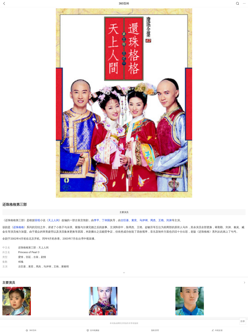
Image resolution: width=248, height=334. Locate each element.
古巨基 (125, 220)
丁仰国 (106, 220)
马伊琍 (144, 220)
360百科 (124, 3)
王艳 (161, 220)
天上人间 (53, 220)
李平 (96, 220)
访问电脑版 (93, 330)
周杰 (153, 220)
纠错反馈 (217, 330)
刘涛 (169, 220)
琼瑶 (37, 220)
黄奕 (134, 220)
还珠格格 (18, 227)
